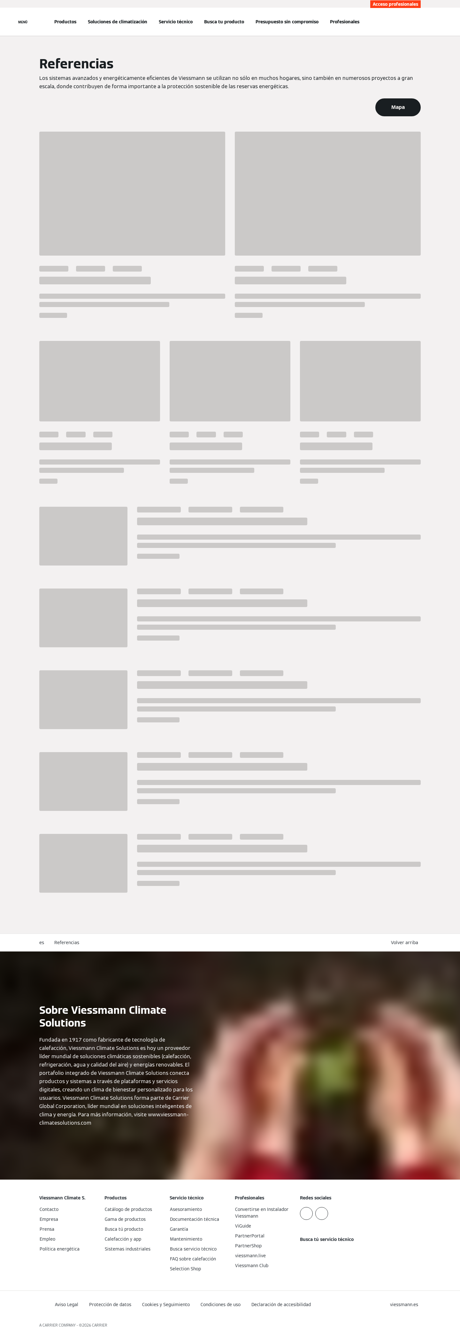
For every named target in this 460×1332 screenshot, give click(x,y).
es (41, 942)
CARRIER (99, 1325)
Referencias (66, 942)
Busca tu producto (224, 22)
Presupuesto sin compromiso (287, 22)
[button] (405, 943)
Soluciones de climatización (117, 22)
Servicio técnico (176, 22)
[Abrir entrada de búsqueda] (417, 21)
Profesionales (344, 22)
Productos (65, 22)
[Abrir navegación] (23, 21)
